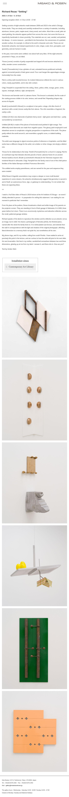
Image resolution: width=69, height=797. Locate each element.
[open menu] (5, 3)
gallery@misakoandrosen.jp (14, 785)
